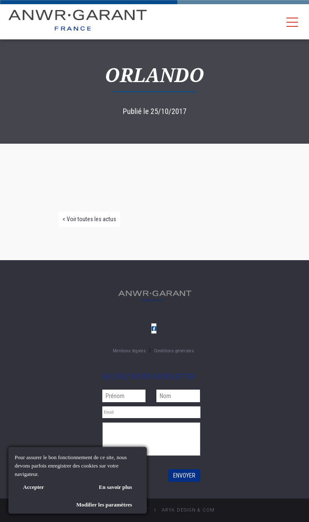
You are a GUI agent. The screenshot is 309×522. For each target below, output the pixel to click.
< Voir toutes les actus (89, 219)
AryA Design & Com (188, 510)
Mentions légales (129, 351)
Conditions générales (174, 351)
